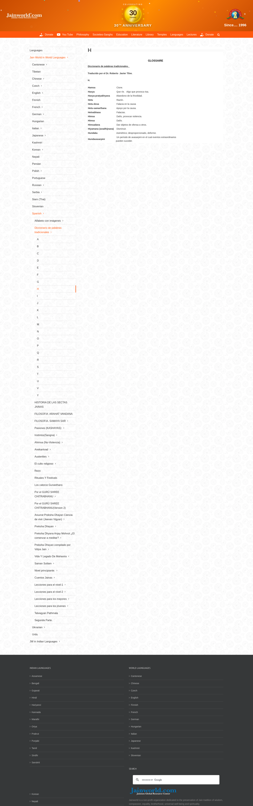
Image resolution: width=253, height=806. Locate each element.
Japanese (136, 741)
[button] (218, 34)
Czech (134, 690)
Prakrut (35, 733)
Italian (134, 733)
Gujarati (36, 690)
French (134, 712)
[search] (175, 780)
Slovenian (136, 755)
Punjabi (35, 741)
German (135, 719)
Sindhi (35, 755)
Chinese (135, 683)
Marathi (35, 719)
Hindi (34, 697)
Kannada (36, 712)
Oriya (34, 726)
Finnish (134, 705)
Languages (36, 50)
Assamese (37, 676)
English (134, 697)
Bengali (35, 683)
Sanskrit (36, 762)
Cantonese (136, 676)
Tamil (34, 748)
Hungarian (136, 726)
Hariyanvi (36, 705)
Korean (35, 794)
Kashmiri (135, 748)
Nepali (35, 801)
